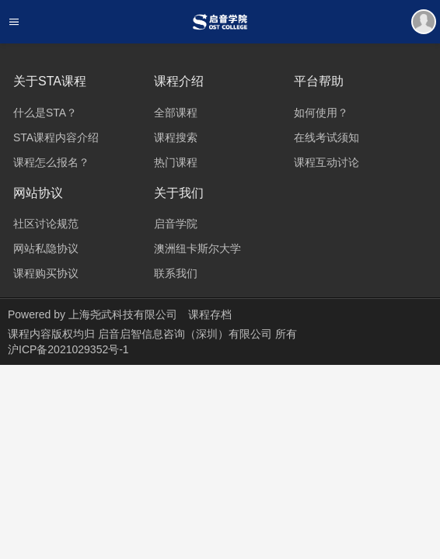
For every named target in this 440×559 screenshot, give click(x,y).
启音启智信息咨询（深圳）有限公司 (186, 334)
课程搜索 (175, 137)
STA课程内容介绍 (56, 137)
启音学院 (175, 223)
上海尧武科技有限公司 (122, 314)
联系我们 (175, 273)
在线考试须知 (326, 137)
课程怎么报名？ (51, 162)
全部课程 (175, 112)
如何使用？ (321, 112)
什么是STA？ (45, 112)
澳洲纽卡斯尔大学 (197, 248)
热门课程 (175, 162)
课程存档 (210, 314)
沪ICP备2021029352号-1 (68, 349)
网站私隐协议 (46, 248)
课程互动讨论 (326, 162)
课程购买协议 (46, 273)
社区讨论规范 (46, 223)
